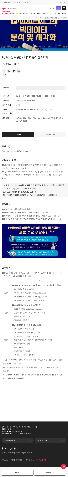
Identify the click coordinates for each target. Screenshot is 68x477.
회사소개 (5, 460)
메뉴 (64, 8)
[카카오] (14, 71)
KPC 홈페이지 (6, 2)
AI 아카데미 (56, 14)
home (36, 18)
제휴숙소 (17, 472)
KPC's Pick (36, 14)
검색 (49, 8)
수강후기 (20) (50, 134)
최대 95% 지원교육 (8, 14)
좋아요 (8, 64)
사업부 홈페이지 (42, 440)
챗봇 (58, 8)
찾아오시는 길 (30, 460)
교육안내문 (50, 472)
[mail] (19, 71)
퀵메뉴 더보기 (64, 466)
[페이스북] (4, 71)
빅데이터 (63, 18)
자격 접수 (25, 2)
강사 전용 (62, 2)
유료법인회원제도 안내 (17, 460)
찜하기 (16, 64)
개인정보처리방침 (41, 460)
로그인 (53, 8)
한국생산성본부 (9, 8)
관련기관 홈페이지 (10, 440)
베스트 (46, 14)
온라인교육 (16, 2)
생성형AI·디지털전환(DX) (51, 18)
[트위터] (9, 71)
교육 (41, 18)
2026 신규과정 (23, 14)
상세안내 (18, 134)
